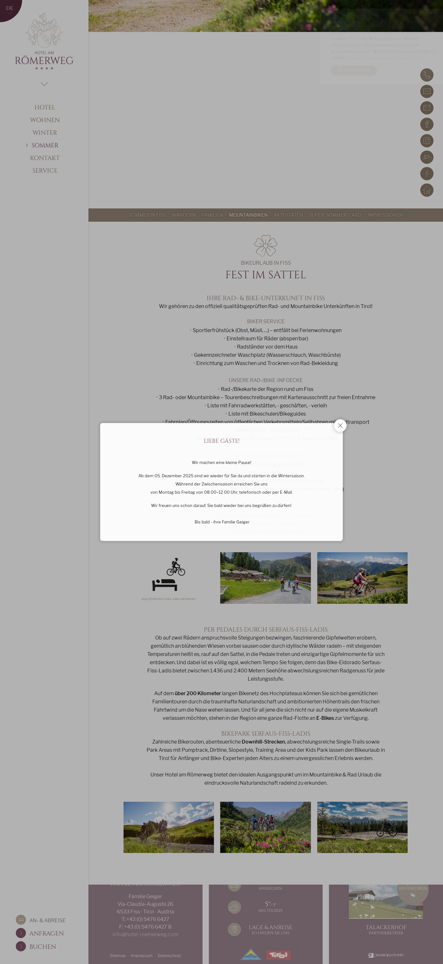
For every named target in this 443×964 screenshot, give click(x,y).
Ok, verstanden (338, 70)
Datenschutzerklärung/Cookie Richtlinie (371, 57)
